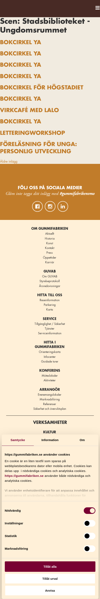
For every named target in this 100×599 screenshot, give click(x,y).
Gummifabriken (8, 6)
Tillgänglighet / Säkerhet (50, 323)
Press (49, 252)
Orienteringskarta (50, 351)
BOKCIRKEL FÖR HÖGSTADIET (41, 87)
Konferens (49, 370)
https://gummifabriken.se (24, 475)
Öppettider (49, 257)
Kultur (49, 432)
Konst (49, 243)
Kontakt (49, 248)
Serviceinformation (49, 333)
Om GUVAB (49, 276)
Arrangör (49, 389)
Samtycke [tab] (17, 440)
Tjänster (49, 328)
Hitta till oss (49, 295)
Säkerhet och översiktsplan (49, 408)
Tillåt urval (50, 578)
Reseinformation (50, 300)
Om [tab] (82, 440)
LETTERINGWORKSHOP (32, 133)
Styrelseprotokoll (49, 281)
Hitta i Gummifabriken (49, 345)
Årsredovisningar (49, 286)
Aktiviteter (50, 380)
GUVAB (50, 271)
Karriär (49, 262)
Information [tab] (50, 440)
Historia (50, 238)
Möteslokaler (50, 375)
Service (49, 319)
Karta (49, 309)
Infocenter (50, 356)
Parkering (50, 304)
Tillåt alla (50, 566)
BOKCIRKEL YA (20, 42)
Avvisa (50, 590)
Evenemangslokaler (49, 394)
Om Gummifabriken (49, 228)
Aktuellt (49, 233)
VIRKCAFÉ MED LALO (29, 110)
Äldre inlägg (8, 161)
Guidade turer (49, 361)
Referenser (49, 404)
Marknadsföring (50, 399)
